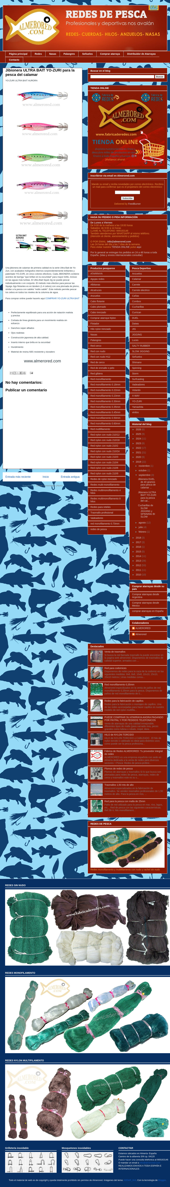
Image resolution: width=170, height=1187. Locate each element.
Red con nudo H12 (100, 356)
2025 (139, 434)
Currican (136, 312)
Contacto (14, 59)
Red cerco (95, 345)
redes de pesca (98, 529)
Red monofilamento (100, 379)
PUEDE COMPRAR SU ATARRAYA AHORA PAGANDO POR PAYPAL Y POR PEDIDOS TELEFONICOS (134, 718)
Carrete (136, 284)
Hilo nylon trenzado (100, 329)
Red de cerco (97, 362)
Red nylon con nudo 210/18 (105, 440)
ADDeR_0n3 (130, 1180)
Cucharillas (138, 306)
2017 (139, 542)
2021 (139, 452)
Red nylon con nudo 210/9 (104, 473)
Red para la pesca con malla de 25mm (125, 801)
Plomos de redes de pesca (119, 768)
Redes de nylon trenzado (103, 479)
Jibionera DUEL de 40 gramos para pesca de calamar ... (147, 483)
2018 (139, 537)
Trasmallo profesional (101, 512)
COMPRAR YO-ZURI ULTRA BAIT (62, 298)
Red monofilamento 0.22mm (105, 390)
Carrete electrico (141, 290)
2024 (139, 438)
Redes (38, 54)
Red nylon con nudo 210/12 (105, 434)
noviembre (144, 466)
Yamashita (137, 407)
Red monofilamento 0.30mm (105, 401)
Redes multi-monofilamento (104, 484)
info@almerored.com (119, 241)
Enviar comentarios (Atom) (49, 485)
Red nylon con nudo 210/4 (104, 462)
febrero (143, 531)
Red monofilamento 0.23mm (105, 395)
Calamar (136, 279)
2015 (139, 551)
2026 (139, 429)
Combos (136, 301)
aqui (139, 247)
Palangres (69, 54)
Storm (135, 373)
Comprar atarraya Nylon (103, 318)
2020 (139, 457)
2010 (139, 574)
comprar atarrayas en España (147, 611)
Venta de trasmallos (115, 651)
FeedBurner (134, 203)
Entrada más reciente (18, 476)
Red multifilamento (100, 429)
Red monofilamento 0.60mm (105, 423)
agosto (142, 522)
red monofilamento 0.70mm (104, 523)
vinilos (135, 412)
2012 (139, 565)
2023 (139, 443)
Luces (135, 340)
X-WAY (136, 395)
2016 (139, 546)
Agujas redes (97, 279)
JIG (134, 329)
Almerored (141, 634)
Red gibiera (96, 373)
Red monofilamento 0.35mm (105, 407)
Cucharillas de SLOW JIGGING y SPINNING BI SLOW (146, 511)
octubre (143, 470)
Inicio (46, 476)
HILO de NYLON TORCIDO (119, 734)
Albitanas (95, 284)
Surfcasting (138, 379)
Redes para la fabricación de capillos (124, 700)
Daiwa (135, 323)
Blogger (162, 1180)
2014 (139, 556)
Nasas (52, 54)
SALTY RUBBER (141, 345)
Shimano (136, 362)
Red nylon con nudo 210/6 (104, 468)
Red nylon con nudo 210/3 (104, 457)
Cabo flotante (97, 301)
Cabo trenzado (98, 312)
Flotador (94, 323)
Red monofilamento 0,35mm (119, 684)
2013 (139, 560)
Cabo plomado (98, 306)
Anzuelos (95, 295)
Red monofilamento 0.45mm (105, 412)
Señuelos (87, 54)
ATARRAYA (96, 273)
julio (141, 527)
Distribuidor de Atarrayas (141, 54)
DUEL (135, 318)
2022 (139, 448)
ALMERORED (143, 628)
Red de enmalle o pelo (102, 368)
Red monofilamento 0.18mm (105, 384)
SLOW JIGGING (141, 351)
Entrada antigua (70, 476)
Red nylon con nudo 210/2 (104, 445)
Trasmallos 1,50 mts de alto (119, 784)
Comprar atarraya (110, 54)
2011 (139, 570)
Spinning (136, 368)
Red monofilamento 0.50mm (105, 418)
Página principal (18, 54)
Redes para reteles (100, 507)
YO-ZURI (137, 401)
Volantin (136, 390)
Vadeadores (96, 518)
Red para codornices (115, 668)
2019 (139, 461)
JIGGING (137, 334)
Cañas (135, 295)
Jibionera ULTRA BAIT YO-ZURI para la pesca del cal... (147, 496)
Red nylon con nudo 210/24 (105, 451)
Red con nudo (97, 351)
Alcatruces (95, 290)
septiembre (145, 475)
